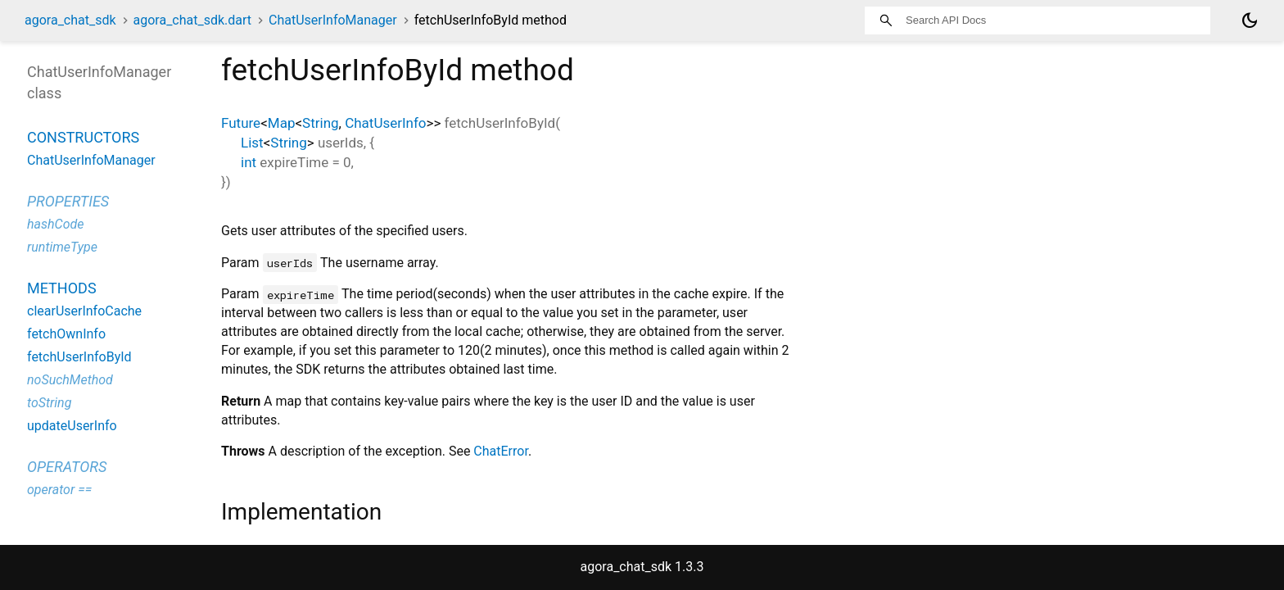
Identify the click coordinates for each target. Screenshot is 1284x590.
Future (240, 123)
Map (282, 123)
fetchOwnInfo (66, 334)
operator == (59, 489)
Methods (62, 288)
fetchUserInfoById (79, 357)
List (252, 142)
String (320, 123)
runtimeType (62, 247)
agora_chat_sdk (70, 20)
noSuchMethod (70, 380)
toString (49, 403)
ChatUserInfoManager (333, 20)
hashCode (55, 224)
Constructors (83, 137)
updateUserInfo (72, 425)
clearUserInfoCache (84, 311)
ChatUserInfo (385, 123)
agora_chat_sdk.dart (192, 20)
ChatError (500, 451)
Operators (66, 466)
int (248, 162)
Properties (68, 201)
